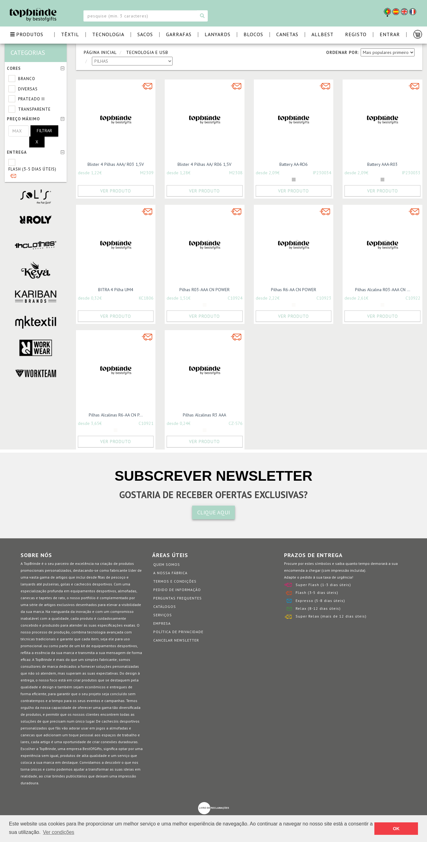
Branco (26, 78)
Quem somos (166, 564)
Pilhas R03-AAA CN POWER (204, 289)
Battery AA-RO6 (293, 164)
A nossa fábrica (170, 572)
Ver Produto (115, 191)
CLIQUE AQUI (213, 512)
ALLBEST (322, 34)
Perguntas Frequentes (177, 598)
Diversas (28, 89)
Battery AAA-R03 (382, 164)
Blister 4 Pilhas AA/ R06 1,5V (204, 164)
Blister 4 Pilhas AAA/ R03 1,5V (116, 164)
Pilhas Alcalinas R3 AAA (204, 415)
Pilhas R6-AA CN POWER (293, 289)
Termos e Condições (175, 581)
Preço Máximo (35, 119)
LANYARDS (217, 34)
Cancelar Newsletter (176, 640)
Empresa (162, 623)
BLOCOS (253, 34)
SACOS (145, 34)
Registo (356, 34)
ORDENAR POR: (342, 52)
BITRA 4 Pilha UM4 (115, 289)
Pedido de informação (177, 589)
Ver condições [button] (58, 832)
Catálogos (164, 606)
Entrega (35, 152)
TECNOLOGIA (108, 34)
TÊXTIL (70, 34)
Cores (35, 68)
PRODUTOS (26, 34)
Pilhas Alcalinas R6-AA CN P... (116, 415)
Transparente (34, 109)
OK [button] (396, 828)
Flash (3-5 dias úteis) (32, 169)
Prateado (29, 99)
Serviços (162, 615)
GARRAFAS (179, 34)
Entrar (390, 34)
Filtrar (44, 130)
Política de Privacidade (178, 631)
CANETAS (287, 34)
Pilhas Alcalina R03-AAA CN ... (382, 289)
